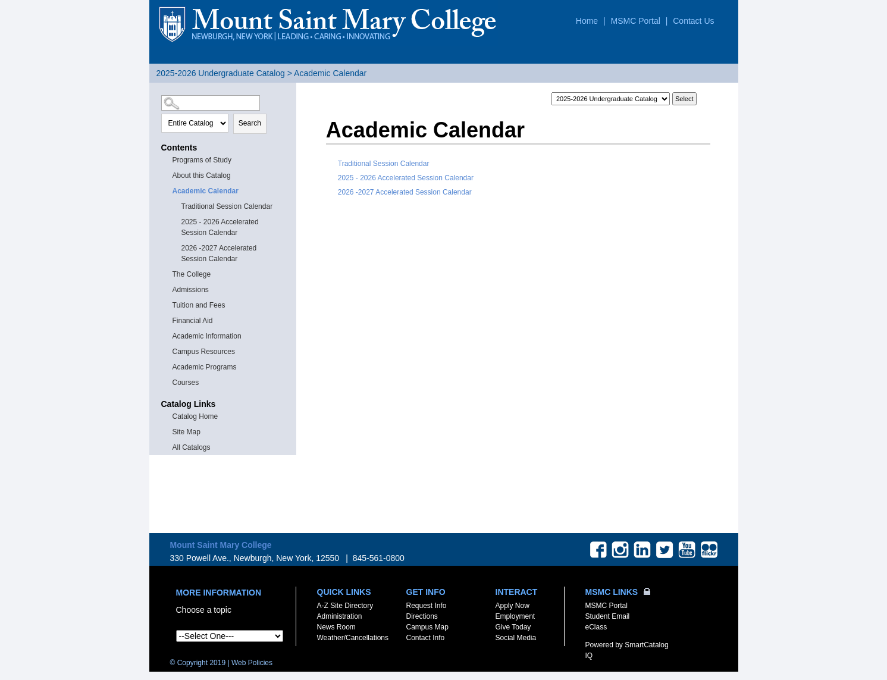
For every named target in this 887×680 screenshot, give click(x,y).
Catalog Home (195, 416)
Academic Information (207, 336)
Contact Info (425, 638)
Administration (339, 616)
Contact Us (693, 21)
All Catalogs (192, 447)
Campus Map (427, 627)
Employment (515, 616)
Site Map (186, 432)
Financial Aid (193, 321)
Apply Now (512, 605)
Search (250, 123)
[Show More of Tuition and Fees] (167, 304)
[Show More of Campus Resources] (167, 351)
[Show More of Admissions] (167, 289)
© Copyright (198, 663)
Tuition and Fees (199, 305)
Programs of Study (202, 160)
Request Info (426, 605)
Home (587, 21)
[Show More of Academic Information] (167, 335)
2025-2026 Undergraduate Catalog (220, 73)
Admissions (191, 290)
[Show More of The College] (167, 273)
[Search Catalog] (210, 103)
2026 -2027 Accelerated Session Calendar (219, 253)
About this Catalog (202, 175)
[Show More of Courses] (167, 382)
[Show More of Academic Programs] (167, 366)
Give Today (513, 627)
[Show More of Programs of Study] (167, 159)
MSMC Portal (635, 21)
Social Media (516, 638)
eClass (596, 627)
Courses (186, 382)
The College (192, 274)
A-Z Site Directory (345, 605)
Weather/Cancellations (353, 638)
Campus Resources (204, 351)
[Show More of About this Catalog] (167, 175)
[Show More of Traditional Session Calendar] (176, 205)
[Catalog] (610, 98)
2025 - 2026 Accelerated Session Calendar (220, 227)
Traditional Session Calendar (227, 206)
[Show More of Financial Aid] (167, 320)
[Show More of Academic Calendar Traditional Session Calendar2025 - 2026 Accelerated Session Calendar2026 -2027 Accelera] (167, 190)
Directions (422, 616)
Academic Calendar (206, 191)
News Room (336, 627)
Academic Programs (205, 367)
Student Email (607, 616)
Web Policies (251, 663)
